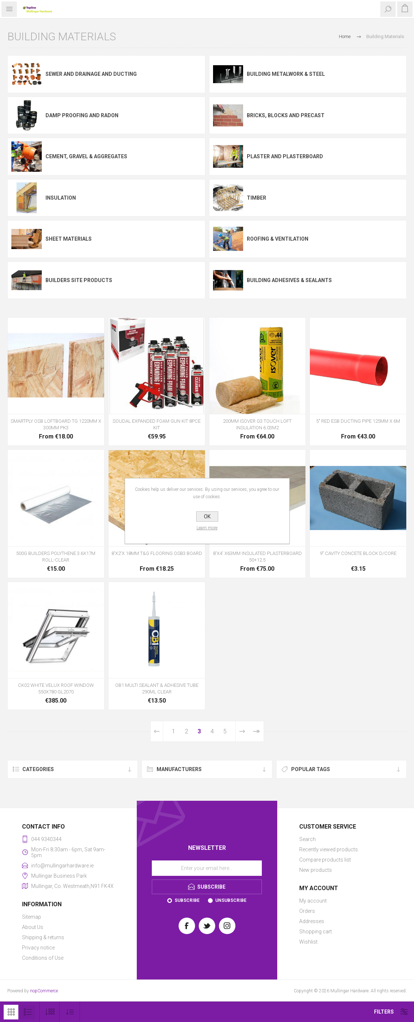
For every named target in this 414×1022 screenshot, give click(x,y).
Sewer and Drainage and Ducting (91, 74)
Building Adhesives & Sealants (289, 280)
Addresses (311, 921)
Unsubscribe (230, 900)
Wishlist (308, 942)
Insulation (60, 198)
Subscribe (187, 900)
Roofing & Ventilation (277, 239)
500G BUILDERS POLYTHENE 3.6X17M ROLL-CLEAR (55, 557)
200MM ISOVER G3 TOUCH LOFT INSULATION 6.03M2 (257, 424)
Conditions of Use (42, 958)
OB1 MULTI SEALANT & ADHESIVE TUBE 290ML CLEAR (156, 688)
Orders (307, 911)
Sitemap (31, 917)
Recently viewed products (328, 849)
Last (256, 731)
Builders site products (78, 280)
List (27, 1012)
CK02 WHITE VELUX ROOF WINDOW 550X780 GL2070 (56, 688)
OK (207, 516)
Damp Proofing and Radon (81, 115)
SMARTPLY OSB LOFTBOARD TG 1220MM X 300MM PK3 (56, 424)
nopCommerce (44, 990)
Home (345, 36)
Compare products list (325, 860)
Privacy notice (38, 948)
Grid (11, 1012)
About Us (32, 927)
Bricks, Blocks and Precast (286, 115)
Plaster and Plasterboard (285, 156)
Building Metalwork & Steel (286, 74)
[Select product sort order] (70, 1012)
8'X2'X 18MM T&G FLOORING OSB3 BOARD (156, 553)
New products (315, 870)
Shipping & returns (43, 937)
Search (307, 839)
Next (242, 731)
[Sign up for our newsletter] (207, 868)
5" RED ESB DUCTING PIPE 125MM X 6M (358, 421)
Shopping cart (315, 931)
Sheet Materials (68, 239)
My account (313, 901)
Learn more (207, 527)
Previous (157, 731)
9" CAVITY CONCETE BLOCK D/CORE (358, 553)
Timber (256, 198)
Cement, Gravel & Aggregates (86, 156)
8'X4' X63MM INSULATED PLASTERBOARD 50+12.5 (257, 557)
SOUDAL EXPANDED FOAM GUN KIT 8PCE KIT (157, 424)
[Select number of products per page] (50, 1012)
